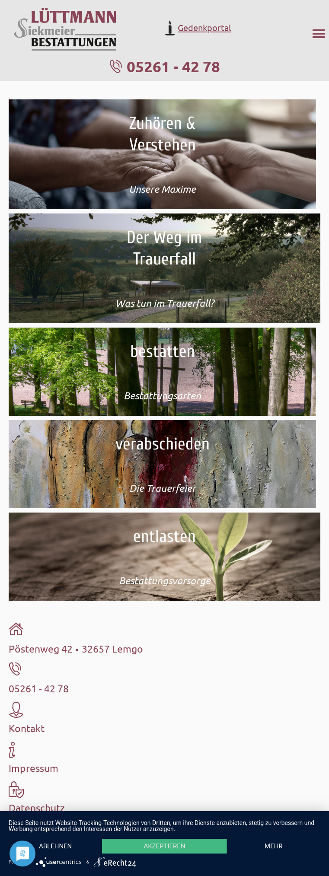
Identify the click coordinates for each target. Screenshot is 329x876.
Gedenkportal (197, 27)
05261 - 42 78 (173, 66)
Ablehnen (55, 846)
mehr (274, 846)
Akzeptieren (164, 846)
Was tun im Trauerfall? (164, 303)
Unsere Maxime (162, 189)
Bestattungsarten (162, 395)
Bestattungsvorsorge (165, 580)
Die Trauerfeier (162, 488)
